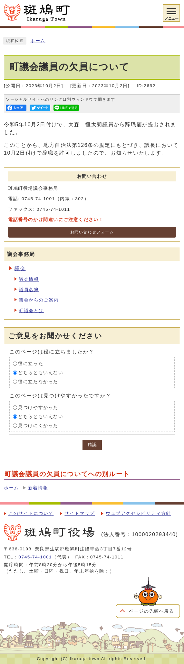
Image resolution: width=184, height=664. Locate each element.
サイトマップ (79, 513)
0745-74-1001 (35, 557)
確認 (92, 444)
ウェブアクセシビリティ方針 (138, 513)
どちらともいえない (40, 372)
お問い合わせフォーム (92, 232)
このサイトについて (30, 513)
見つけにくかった (38, 425)
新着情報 (38, 487)
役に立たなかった (38, 381)
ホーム (37, 40)
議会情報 (29, 279)
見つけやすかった (38, 407)
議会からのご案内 (39, 300)
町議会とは (31, 310)
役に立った (30, 363)
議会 (20, 268)
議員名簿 (29, 289)
